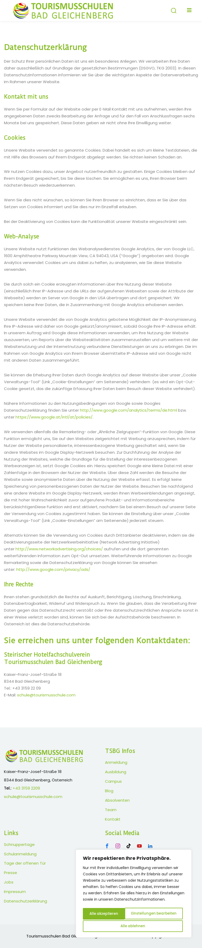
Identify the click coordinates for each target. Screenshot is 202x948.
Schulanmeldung (20, 854)
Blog (109, 791)
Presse (10, 872)
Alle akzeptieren (133, 926)
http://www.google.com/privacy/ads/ (53, 569)
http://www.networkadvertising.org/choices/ (59, 549)
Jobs (8, 882)
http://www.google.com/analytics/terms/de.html (128, 410)
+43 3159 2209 (26, 788)
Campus (113, 781)
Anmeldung (116, 762)
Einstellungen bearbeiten (112, 914)
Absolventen (117, 800)
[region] (133, 894)
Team (111, 809)
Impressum (15, 891)
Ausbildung (115, 772)
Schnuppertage (19, 844)
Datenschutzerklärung (25, 901)
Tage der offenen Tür (25, 863)
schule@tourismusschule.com (46, 695)
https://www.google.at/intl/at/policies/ (54, 417)
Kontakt (112, 819)
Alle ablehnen (163, 914)
